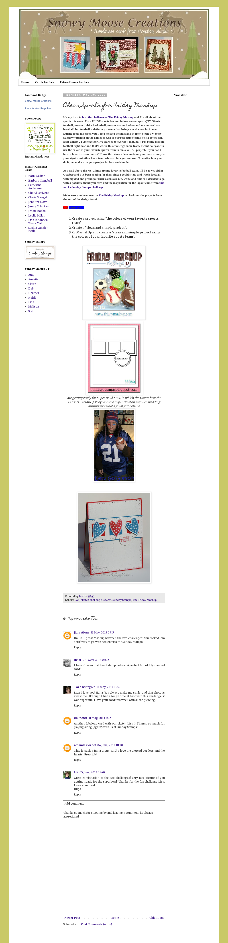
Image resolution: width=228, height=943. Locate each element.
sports (107, 599)
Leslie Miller (36, 215)
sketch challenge (91, 599)
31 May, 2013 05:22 (97, 660)
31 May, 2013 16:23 (100, 718)
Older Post (156, 917)
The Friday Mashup (145, 599)
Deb (31, 288)
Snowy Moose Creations (38, 100)
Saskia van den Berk (38, 229)
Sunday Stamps (121, 599)
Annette (33, 279)
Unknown (80, 718)
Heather (33, 293)
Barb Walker (36, 176)
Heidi (32, 297)
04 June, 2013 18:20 (110, 745)
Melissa (33, 306)
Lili (76, 772)
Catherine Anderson (35, 186)
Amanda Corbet (85, 745)
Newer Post (72, 917)
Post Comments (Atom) (96, 924)
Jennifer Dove (37, 202)
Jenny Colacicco (38, 206)
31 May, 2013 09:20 (109, 687)
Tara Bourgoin (84, 687)
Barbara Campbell (40, 180)
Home (25, 82)
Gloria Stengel (37, 197)
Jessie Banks (37, 210)
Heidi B (78, 660)
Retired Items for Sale (74, 82)
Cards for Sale (44, 82)
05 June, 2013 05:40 (92, 772)
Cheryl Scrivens (38, 192)
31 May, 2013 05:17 (102, 632)
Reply (77, 647)
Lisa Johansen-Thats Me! (38, 221)
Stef (30, 311)
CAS (77, 599)
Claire (32, 283)
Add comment (74, 803)
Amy (31, 275)
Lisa (31, 302)
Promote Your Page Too (38, 108)
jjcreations (81, 632)
